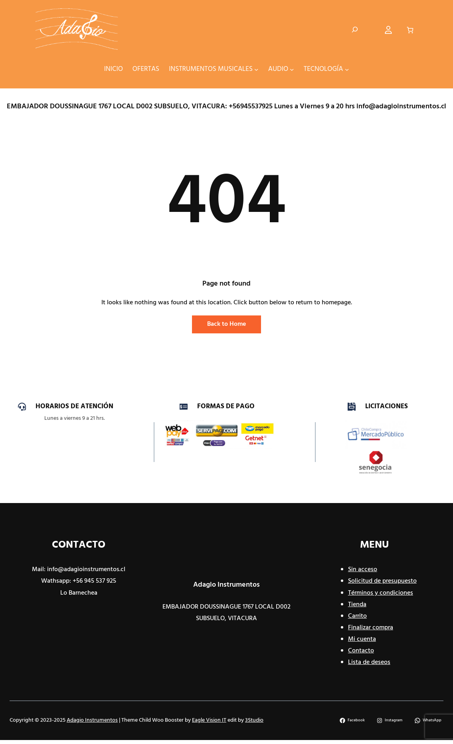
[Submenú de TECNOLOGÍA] (347, 69)
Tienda (357, 604)
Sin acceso (362, 569)
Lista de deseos (369, 662)
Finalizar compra (370, 628)
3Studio (254, 720)
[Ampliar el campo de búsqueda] (355, 30)
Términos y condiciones (380, 593)
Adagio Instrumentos (226, 585)
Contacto (361, 651)
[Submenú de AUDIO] (292, 69)
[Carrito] (410, 30)
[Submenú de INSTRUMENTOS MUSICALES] (256, 69)
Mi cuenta (362, 639)
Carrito (357, 616)
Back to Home (226, 324)
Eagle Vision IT (209, 720)
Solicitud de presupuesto (382, 581)
